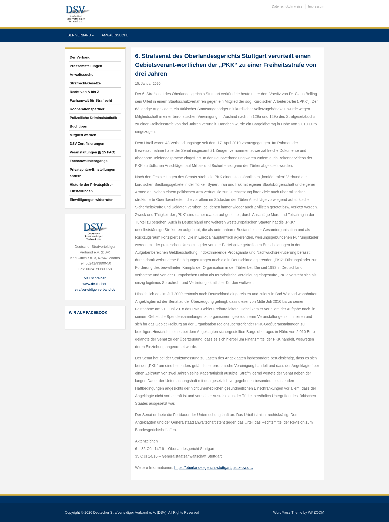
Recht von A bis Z (84, 92)
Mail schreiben (95, 278)
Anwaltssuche (115, 35)
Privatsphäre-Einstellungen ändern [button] (92, 172)
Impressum (316, 6)
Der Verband (81, 35)
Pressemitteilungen (86, 66)
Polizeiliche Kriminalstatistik (93, 118)
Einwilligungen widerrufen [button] (91, 200)
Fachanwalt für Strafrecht (91, 100)
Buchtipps (78, 126)
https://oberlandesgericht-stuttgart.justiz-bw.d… (213, 467)
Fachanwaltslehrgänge (89, 161)
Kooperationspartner (87, 109)
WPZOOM (316, 512)
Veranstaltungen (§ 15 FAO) (92, 152)
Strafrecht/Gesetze (85, 83)
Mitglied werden (83, 135)
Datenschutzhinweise (287, 6)
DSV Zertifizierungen (87, 144)
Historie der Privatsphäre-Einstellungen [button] (91, 188)
